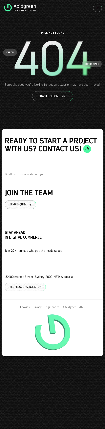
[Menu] (97, 8)
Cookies (25, 307)
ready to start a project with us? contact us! (51, 145)
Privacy (37, 307)
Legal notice (52, 307)
